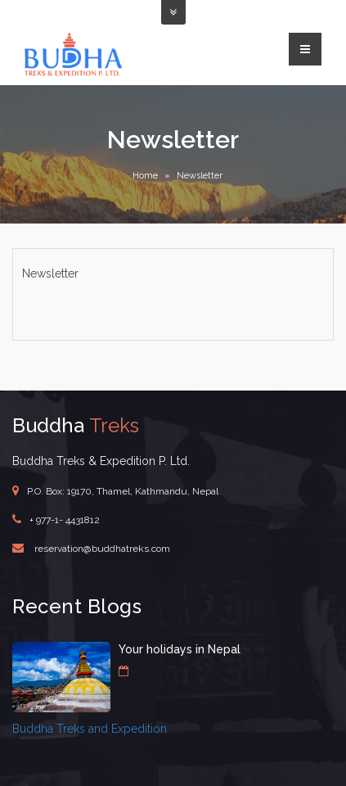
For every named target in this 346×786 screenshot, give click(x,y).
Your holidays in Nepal (179, 649)
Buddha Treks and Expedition (89, 728)
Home (145, 175)
